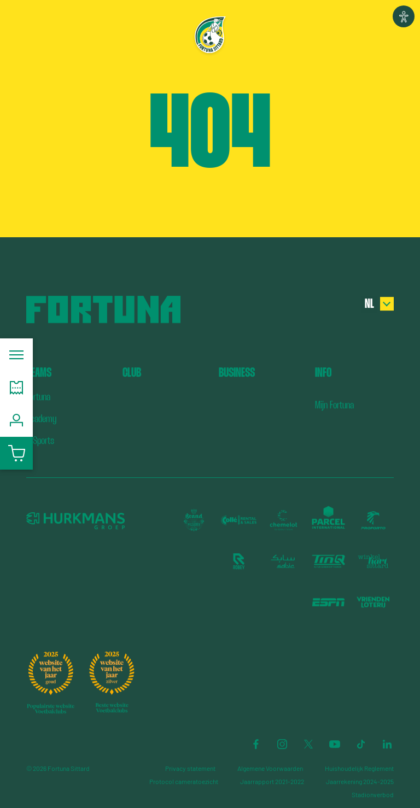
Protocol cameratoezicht (183, 781)
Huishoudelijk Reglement (359, 768)
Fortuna (38, 396)
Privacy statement (190, 768)
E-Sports (40, 440)
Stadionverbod (373, 794)
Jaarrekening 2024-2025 (360, 781)
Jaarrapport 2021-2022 (272, 781)
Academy (41, 418)
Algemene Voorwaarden (270, 768)
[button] (404, 16)
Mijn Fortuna (334, 405)
